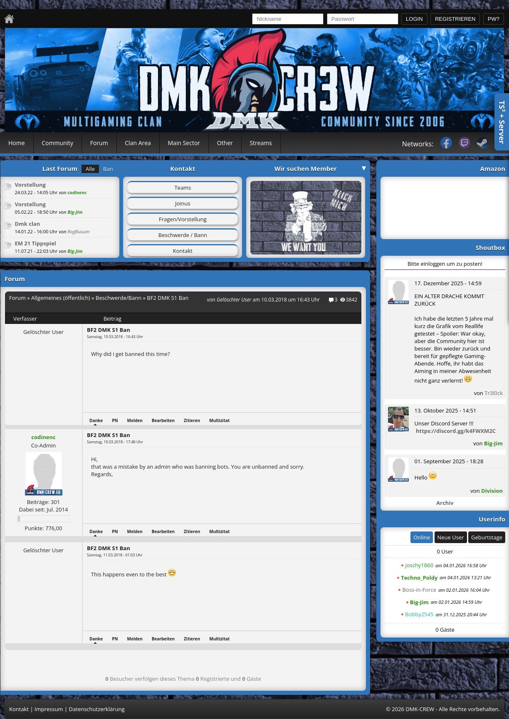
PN (115, 420)
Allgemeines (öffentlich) (60, 297)
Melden (135, 420)
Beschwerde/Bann (118, 297)
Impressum (49, 709)
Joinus (182, 203)
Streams (261, 143)
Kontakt (183, 250)
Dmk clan (27, 223)
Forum (99, 143)
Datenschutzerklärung (97, 709)
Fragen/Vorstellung (183, 219)
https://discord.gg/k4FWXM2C (456, 431)
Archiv (444, 503)
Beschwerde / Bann (182, 235)
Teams (182, 187)
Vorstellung (30, 184)
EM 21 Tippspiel (35, 243)
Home (16, 143)
